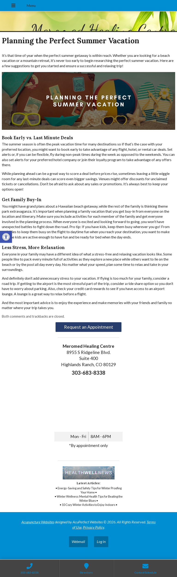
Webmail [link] (78, 541)
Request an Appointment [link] (88, 327)
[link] (6, 237)
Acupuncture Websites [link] (37, 522)
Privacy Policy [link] (93, 527)
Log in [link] (101, 541)
